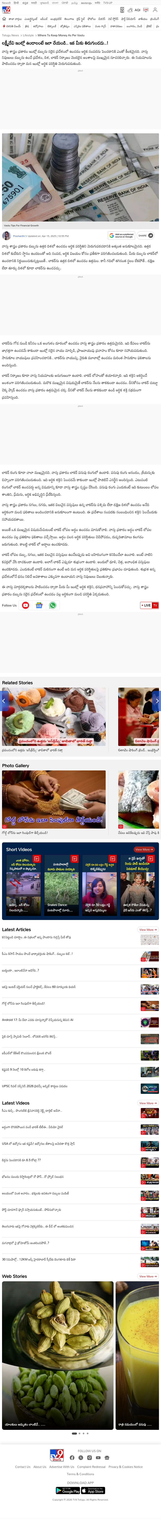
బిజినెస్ (102, 18)
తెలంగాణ (69, 18)
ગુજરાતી (44, 2)
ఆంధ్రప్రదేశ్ (56, 18)
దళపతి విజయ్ (13, 26)
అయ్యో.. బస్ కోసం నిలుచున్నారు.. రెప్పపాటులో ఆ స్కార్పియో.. (19, 907)
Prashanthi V (20, 236)
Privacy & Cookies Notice (125, 1467)
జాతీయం (143, 18)
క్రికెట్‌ (149, 26)
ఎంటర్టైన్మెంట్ (31, 18)
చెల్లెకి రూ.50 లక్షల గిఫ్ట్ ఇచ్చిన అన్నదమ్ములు (97, 907)
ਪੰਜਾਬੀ (65, 2)
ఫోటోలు (92, 18)
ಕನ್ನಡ (25, 2)
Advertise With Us (61, 1467)
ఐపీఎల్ (44, 18)
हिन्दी (16, 2)
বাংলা (55, 2)
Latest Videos (15, 1103)
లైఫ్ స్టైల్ (81, 18)
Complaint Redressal (91, 1467)
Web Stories (14, 1276)
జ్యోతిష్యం (65, 26)
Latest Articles (16, 929)
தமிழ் (74, 2)
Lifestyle (28, 35)
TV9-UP (107, 2)
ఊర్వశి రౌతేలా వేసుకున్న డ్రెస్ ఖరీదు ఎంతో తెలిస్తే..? (137, 907)
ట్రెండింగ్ (154, 18)
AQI (137, 10)
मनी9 (97, 2)
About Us (39, 1467)
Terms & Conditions (80, 1474)
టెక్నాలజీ (52, 26)
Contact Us (22, 1467)
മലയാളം (86, 2)
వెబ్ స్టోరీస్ (113, 18)
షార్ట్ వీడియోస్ (128, 18)
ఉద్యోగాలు (38, 26)
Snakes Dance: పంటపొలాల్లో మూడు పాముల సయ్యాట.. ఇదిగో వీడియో (60, 907)
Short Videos (19, 849)
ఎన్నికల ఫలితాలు (82, 26)
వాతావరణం (116, 26)
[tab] (74, 1434)
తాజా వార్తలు (15, 18)
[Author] (6, 235)
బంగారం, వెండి (134, 26)
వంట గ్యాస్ (100, 26)
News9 (6, 2)
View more (144, 849)
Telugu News (10, 35)
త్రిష (27, 26)
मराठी (34, 2)
